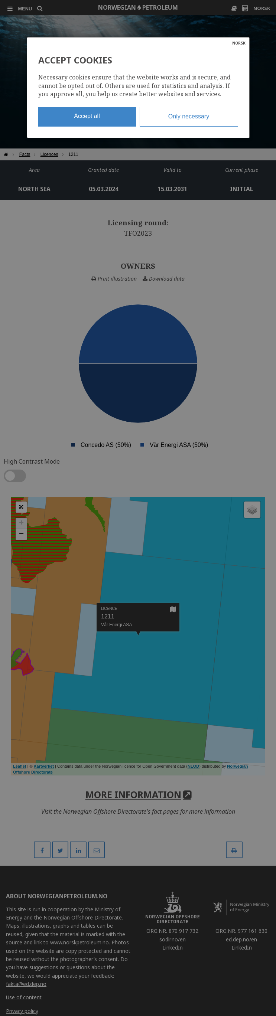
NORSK (239, 43)
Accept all (87, 116)
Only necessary (188, 116)
